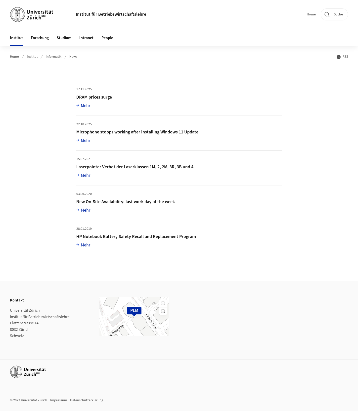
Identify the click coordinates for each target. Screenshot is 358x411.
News (73, 56)
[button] (163, 303)
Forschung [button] (40, 38)
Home (311, 14)
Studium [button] (64, 38)
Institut (32, 56)
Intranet (86, 38)
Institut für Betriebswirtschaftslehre (111, 14)
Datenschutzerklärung (86, 400)
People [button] (107, 38)
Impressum (58, 400)
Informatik (53, 56)
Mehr (85, 105)
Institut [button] (16, 38)
